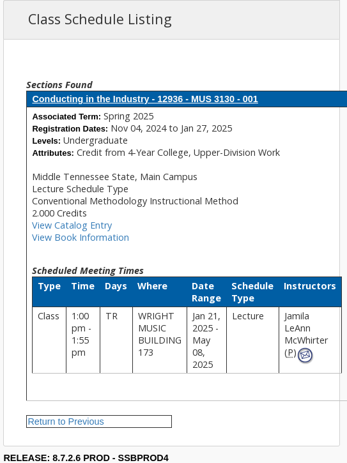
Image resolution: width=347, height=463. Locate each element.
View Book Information (80, 237)
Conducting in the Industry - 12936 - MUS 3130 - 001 (145, 99)
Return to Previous (65, 421)
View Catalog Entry (72, 225)
